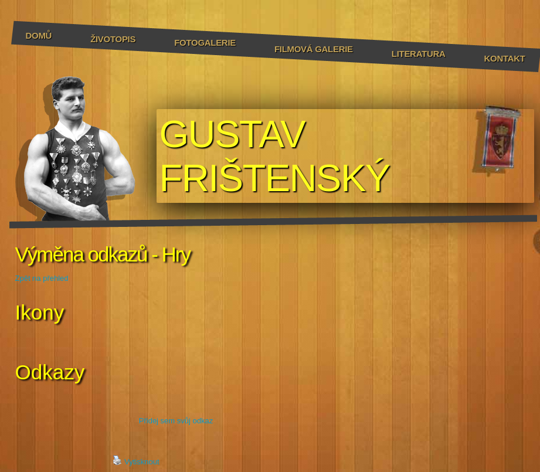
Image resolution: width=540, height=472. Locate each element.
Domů (39, 35)
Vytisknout (136, 461)
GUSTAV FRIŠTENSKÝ (274, 156)
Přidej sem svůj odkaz (176, 420)
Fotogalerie (205, 42)
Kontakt (504, 58)
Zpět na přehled (42, 278)
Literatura (419, 54)
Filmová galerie (313, 49)
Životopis (112, 39)
